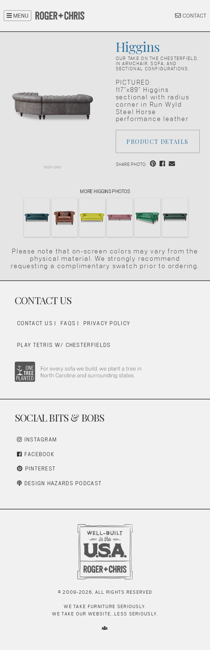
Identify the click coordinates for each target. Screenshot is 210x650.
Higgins (138, 46)
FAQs (68, 323)
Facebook (36, 454)
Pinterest (36, 468)
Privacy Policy (106, 323)
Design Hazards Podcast (59, 483)
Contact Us (35, 323)
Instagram (37, 439)
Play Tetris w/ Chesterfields (64, 345)
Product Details (157, 141)
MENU (17, 15)
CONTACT (190, 15)
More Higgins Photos (105, 191)
